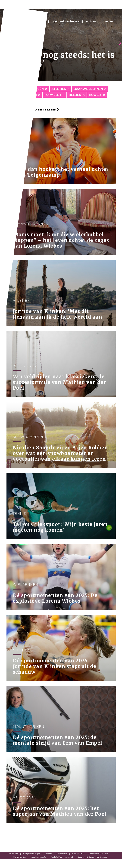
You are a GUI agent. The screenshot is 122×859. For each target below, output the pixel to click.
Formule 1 (52, 95)
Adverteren (13, 854)
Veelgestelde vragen (31, 854)
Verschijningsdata (38, 857)
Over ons (108, 21)
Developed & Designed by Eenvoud (92, 857)
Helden (75, 95)
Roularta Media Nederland (62, 857)
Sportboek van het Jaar (66, 21)
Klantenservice (19, 857)
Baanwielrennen (88, 89)
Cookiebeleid (62, 854)
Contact (48, 854)
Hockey (95, 95)
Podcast (91, 21)
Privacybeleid (78, 854)
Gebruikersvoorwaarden (99, 854)
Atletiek (58, 89)
